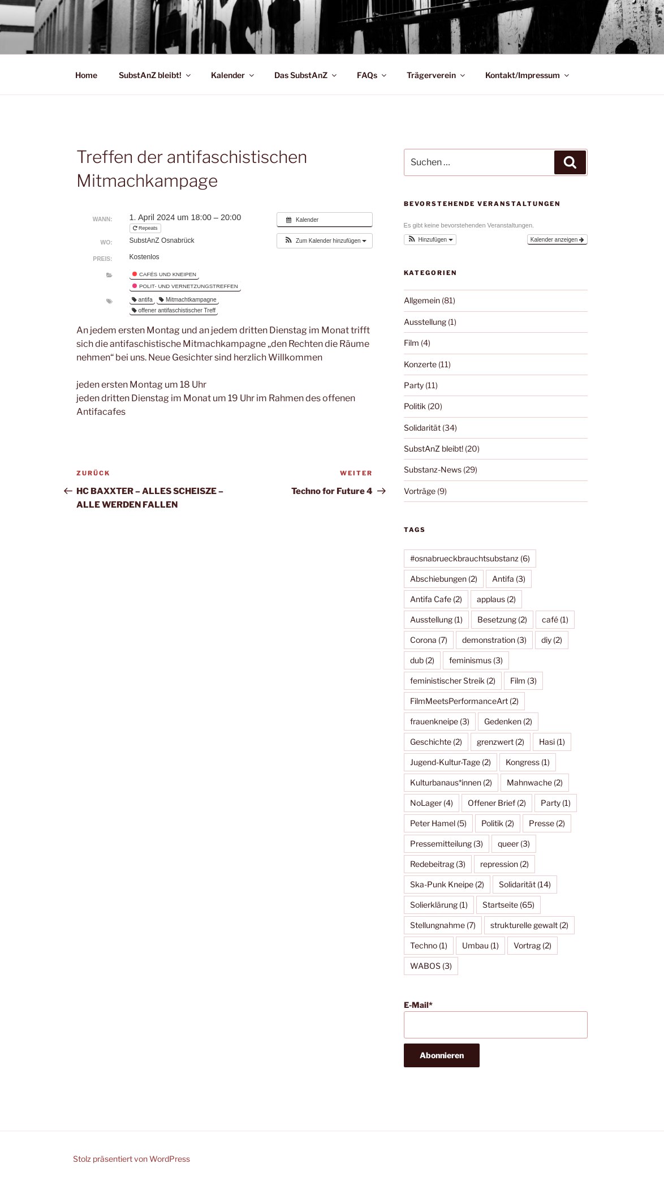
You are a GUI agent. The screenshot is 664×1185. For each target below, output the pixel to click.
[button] (324, 241)
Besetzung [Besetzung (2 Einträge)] (502, 619)
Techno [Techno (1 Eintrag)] (428, 945)
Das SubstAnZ (306, 75)
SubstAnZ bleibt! (155, 75)
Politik (415, 406)
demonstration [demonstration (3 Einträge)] (494, 640)
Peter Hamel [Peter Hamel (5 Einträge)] (438, 823)
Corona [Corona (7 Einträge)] (428, 640)
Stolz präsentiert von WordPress (131, 1158)
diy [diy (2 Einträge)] (551, 640)
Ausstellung (425, 322)
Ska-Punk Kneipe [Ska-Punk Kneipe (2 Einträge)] (447, 884)
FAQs (372, 75)
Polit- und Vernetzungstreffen (185, 286)
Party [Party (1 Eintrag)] (556, 803)
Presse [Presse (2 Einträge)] (547, 823)
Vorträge (420, 491)
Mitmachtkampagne (188, 300)
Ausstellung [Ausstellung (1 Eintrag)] (436, 619)
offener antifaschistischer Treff (174, 310)
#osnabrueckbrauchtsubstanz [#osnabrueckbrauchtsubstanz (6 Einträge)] (470, 558)
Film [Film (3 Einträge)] (523, 680)
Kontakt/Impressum (528, 75)
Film (411, 342)
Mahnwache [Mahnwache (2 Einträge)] (535, 782)
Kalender (233, 75)
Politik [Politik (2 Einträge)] (497, 823)
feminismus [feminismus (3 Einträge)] (476, 660)
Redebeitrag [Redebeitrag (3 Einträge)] (437, 864)
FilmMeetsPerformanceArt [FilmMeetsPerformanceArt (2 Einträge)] (464, 701)
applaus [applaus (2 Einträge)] (496, 599)
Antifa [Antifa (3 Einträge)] (508, 578)
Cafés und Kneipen (164, 274)
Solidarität (422, 427)
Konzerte (420, 364)
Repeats (146, 228)
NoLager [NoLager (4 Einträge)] (431, 803)
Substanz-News (433, 469)
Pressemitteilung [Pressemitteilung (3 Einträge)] (446, 843)
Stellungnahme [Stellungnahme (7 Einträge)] (443, 925)
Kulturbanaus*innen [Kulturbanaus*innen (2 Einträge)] (451, 782)
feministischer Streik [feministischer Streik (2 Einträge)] (452, 680)
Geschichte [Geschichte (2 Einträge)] (436, 741)
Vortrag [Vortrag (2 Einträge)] (532, 945)
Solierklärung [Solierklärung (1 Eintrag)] (439, 904)
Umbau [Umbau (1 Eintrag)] (480, 945)
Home (86, 75)
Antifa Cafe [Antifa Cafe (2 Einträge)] (436, 599)
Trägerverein (437, 75)
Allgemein (422, 300)
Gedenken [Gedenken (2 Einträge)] (508, 721)
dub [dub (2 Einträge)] (422, 660)
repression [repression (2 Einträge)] (504, 864)
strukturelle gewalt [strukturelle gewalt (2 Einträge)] (529, 925)
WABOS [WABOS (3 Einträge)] (431, 966)
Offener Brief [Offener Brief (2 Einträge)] (497, 803)
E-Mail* (496, 1019)
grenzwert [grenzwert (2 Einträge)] (500, 741)
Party (414, 385)
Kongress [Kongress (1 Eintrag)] (528, 762)
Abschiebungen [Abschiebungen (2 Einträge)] (443, 578)
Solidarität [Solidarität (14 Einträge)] (525, 884)
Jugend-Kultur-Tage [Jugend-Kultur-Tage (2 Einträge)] (450, 762)
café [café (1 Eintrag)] (555, 619)
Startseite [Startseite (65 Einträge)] (508, 904)
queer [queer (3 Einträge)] (514, 843)
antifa (142, 300)
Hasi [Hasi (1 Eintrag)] (552, 741)
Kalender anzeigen (557, 240)
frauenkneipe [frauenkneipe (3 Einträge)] (439, 721)
